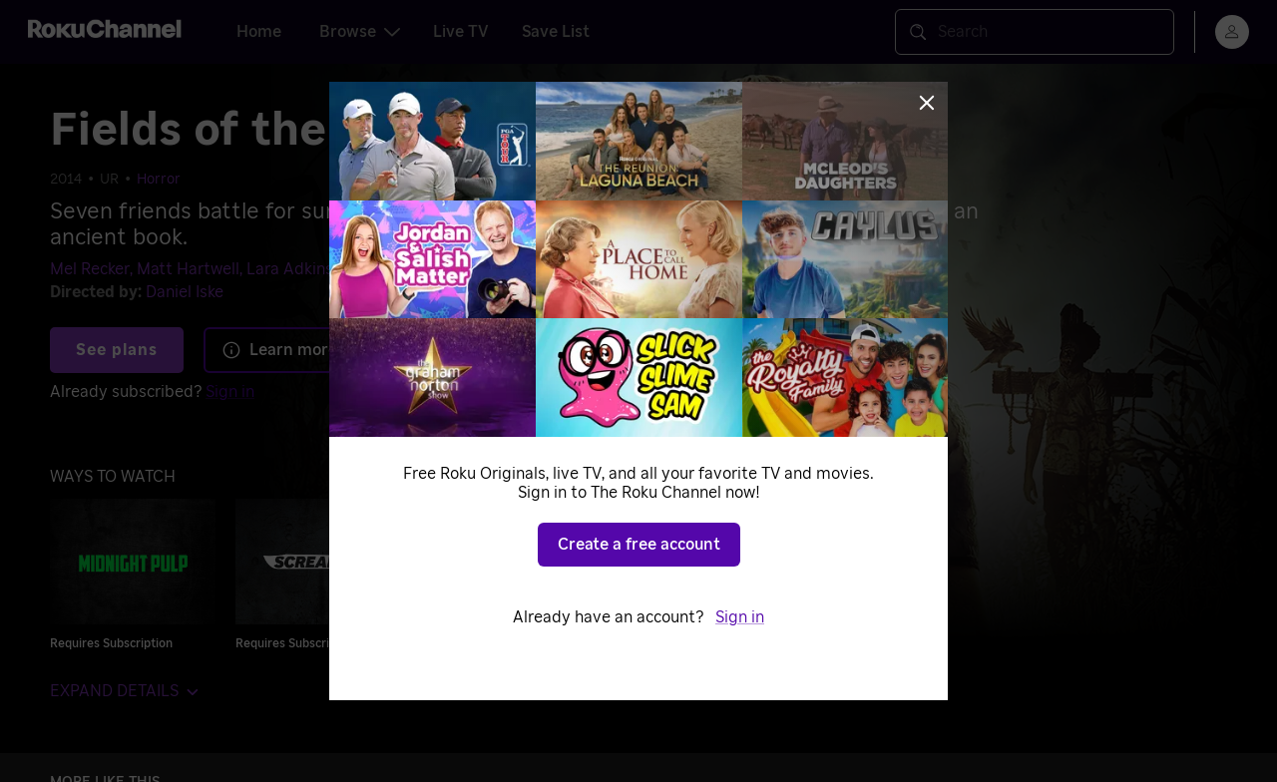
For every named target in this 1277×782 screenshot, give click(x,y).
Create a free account (639, 545)
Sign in (739, 617)
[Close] (927, 103)
